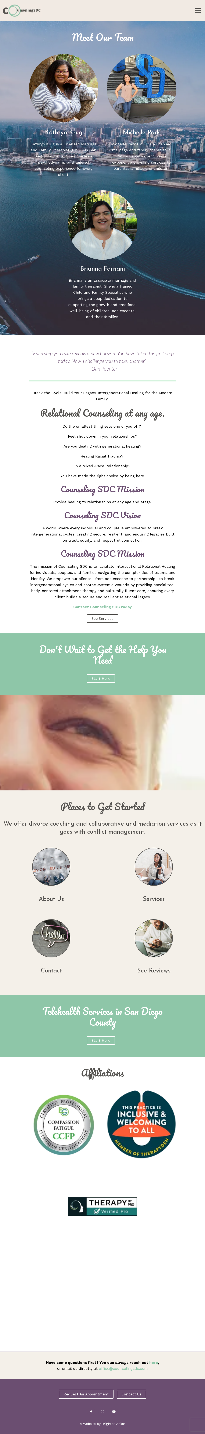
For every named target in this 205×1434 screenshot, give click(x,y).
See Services (102, 618)
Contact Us (131, 1394)
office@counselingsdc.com (123, 1368)
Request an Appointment (86, 1394)
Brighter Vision (113, 1424)
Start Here (100, 678)
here (153, 1362)
